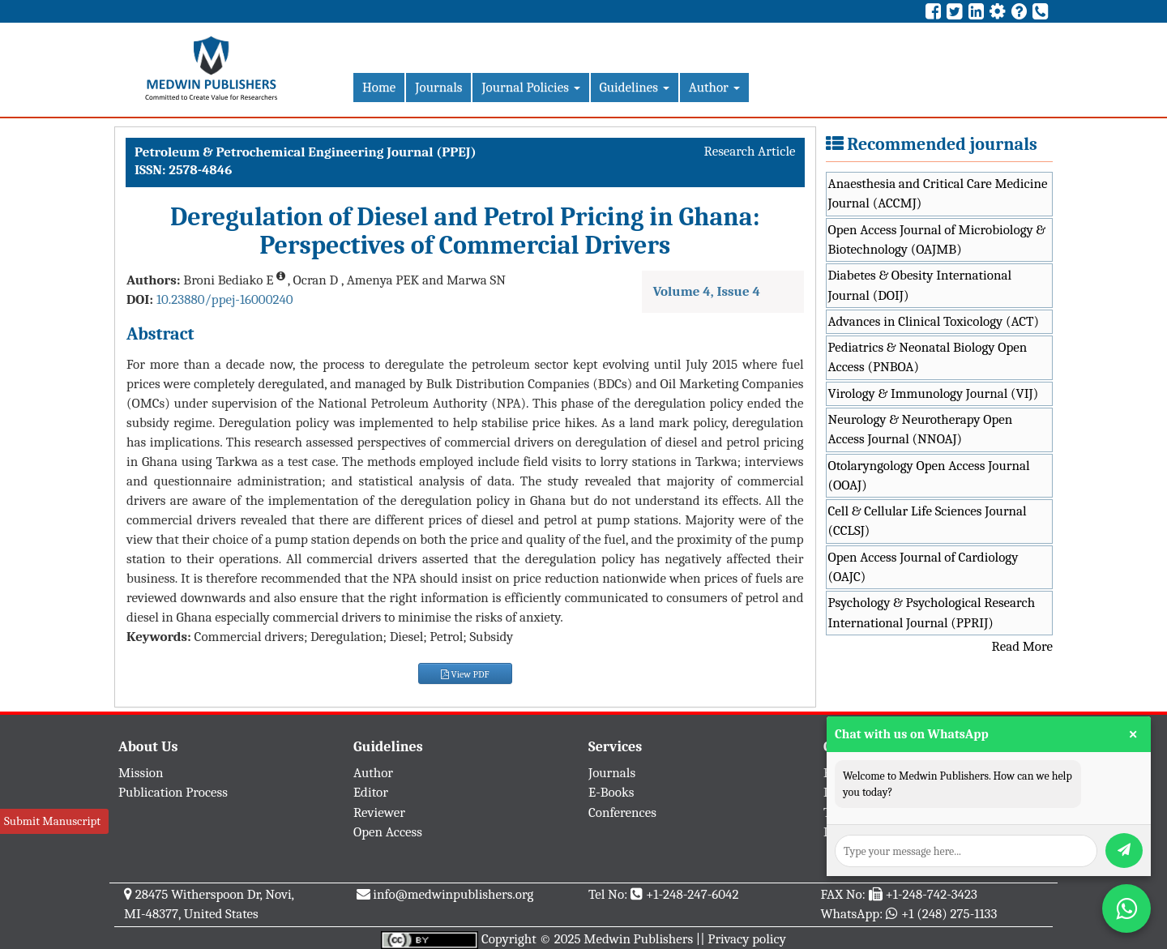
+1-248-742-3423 (931, 894)
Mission (141, 772)
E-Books (611, 792)
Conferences (622, 812)
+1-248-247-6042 (692, 894)
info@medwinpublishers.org (453, 894)
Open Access (387, 832)
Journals (438, 87)
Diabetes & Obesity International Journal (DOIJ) (920, 284)
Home (378, 87)
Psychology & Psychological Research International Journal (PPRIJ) (932, 612)
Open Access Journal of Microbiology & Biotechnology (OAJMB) (937, 239)
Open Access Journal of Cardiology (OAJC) (923, 566)
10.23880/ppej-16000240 (224, 299)
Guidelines (634, 87)
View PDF (465, 674)
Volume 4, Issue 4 (706, 291)
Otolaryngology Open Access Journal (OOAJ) (929, 475)
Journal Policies (530, 87)
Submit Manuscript (52, 821)
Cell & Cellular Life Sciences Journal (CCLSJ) (927, 520)
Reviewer (379, 812)
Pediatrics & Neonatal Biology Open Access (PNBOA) (928, 357)
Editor (370, 792)
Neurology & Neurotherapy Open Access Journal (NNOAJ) (920, 429)
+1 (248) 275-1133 (949, 913)
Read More (1022, 646)
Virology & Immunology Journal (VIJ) (933, 393)
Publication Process (173, 792)
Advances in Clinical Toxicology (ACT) (934, 321)
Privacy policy (746, 939)
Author (714, 87)
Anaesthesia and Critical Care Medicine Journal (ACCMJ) (938, 193)
